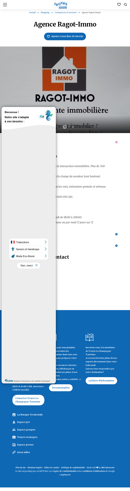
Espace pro (23, 425)
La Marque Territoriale (30, 418)
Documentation (61, 391)
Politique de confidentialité (73, 471)
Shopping (45, 12)
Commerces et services (66, 12)
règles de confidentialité (64, 475)
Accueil (32, 12)
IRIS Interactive (107, 471)
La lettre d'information (101, 384)
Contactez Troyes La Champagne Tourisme (28, 404)
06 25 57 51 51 (20, 285)
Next (73, 128)
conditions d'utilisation (93, 475)
